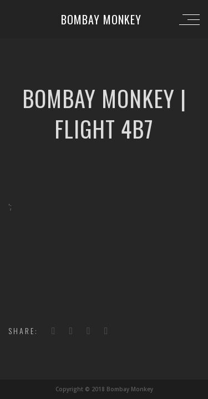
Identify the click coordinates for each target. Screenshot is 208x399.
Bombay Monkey (101, 19)
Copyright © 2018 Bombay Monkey (104, 389)
